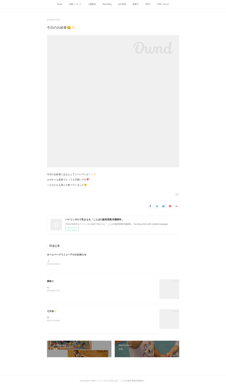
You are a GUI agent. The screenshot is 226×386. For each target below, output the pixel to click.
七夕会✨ (52, 311)
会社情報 (122, 4)
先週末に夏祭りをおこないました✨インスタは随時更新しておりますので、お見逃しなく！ (88, 287)
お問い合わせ (163, 4)
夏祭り (50, 281)
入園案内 (92, 4)
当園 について (75, 4)
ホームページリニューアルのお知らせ (66, 254)
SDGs (147, 4)
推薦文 (136, 4)
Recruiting (107, 4)
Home (59, 4)
